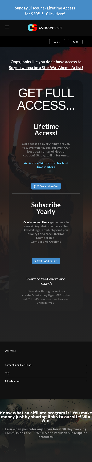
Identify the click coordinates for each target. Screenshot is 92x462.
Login (57, 41)
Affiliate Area (12, 381)
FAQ (7, 373)
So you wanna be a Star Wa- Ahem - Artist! (46, 67)
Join (75, 41)
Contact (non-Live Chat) (18, 365)
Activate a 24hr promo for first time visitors (46, 165)
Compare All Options (46, 241)
